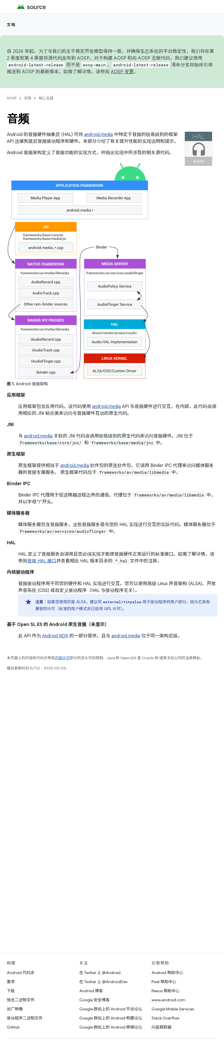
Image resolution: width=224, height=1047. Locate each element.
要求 (11, 981)
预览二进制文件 (21, 999)
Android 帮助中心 (167, 972)
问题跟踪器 (161, 1027)
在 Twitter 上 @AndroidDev (103, 981)
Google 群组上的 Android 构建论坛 (110, 1018)
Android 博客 (91, 990)
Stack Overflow (165, 1018)
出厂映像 (15, 1009)
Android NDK (55, 636)
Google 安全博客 (94, 999)
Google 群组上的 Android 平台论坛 (110, 1009)
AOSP (11, 98)
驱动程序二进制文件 (25, 1018)
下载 (11, 990)
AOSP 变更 (122, 72)
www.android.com (168, 999)
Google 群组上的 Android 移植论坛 (110, 1027)
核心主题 (46, 98)
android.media (98, 134)
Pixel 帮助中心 (164, 981)
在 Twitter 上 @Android (100, 972)
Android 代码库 (20, 972)
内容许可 (62, 658)
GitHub (13, 1027)
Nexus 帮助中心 (165, 990)
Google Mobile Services (173, 1009)
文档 (11, 24)
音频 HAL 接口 (41, 561)
